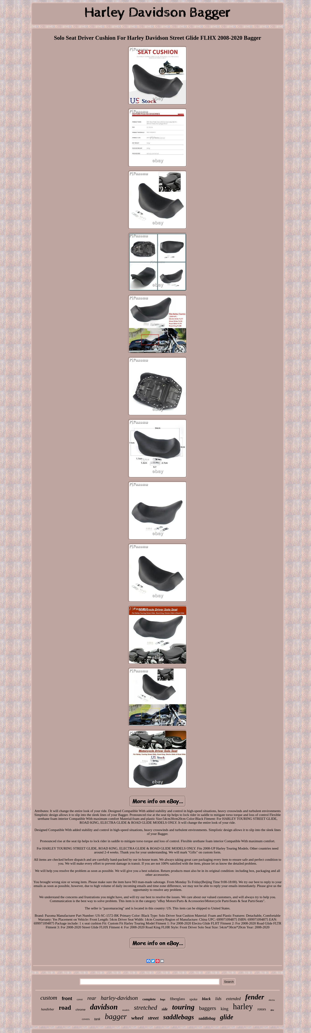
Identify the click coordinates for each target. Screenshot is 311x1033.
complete (149, 999)
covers (86, 1019)
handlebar (47, 1009)
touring (183, 1007)
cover (80, 999)
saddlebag (206, 1018)
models (125, 1010)
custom (48, 997)
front (67, 998)
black (206, 999)
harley (243, 1006)
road (65, 1007)
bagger (116, 1016)
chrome (80, 1009)
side (165, 1009)
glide (226, 1017)
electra (272, 1000)
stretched (145, 1007)
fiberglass (177, 999)
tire (272, 1010)
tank (97, 1019)
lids (218, 998)
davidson (104, 1007)
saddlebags (178, 1017)
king (224, 1008)
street (153, 1018)
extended (233, 998)
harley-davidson (119, 998)
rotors (262, 1009)
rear (91, 998)
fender (254, 997)
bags (162, 999)
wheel (137, 1018)
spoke (194, 999)
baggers (207, 1008)
